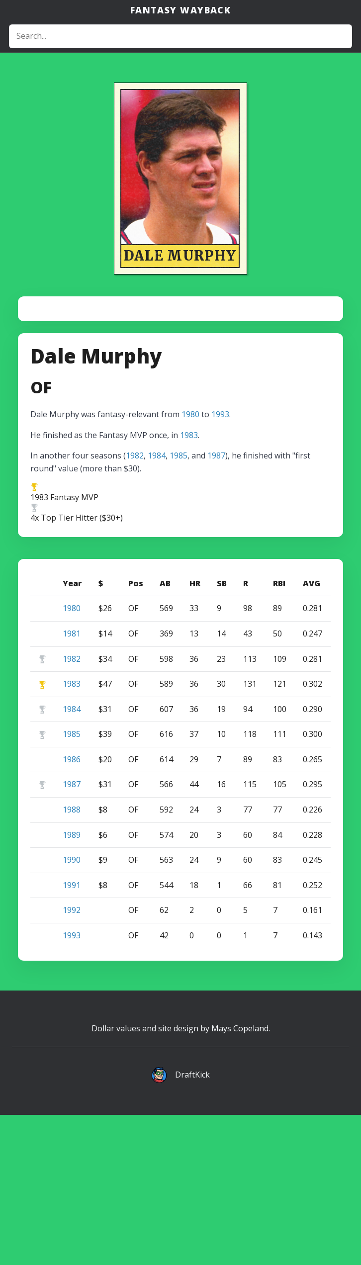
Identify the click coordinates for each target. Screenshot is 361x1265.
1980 (190, 564)
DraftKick (192, 1224)
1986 (72, 909)
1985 (178, 605)
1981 (72, 783)
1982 (135, 605)
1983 (189, 585)
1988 (72, 959)
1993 (220, 564)
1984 (157, 605)
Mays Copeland (240, 1178)
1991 (72, 1035)
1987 (216, 605)
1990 (72, 1009)
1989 (72, 985)
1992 (72, 1060)
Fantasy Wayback (180, 10)
